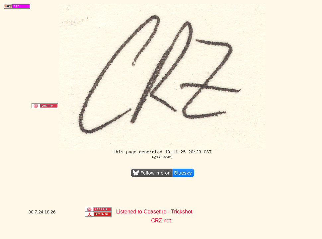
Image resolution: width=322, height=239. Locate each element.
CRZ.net (161, 220)
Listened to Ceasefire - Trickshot (154, 211)
